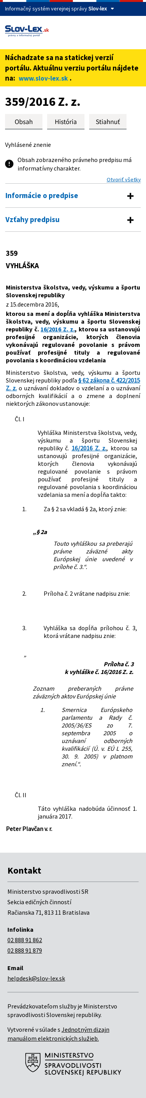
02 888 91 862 (24, 940)
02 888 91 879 (24, 950)
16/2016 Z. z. (57, 329)
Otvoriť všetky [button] (124, 179)
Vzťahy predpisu (32, 219)
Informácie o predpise (41, 195)
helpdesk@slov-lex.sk (36, 978)
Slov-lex (97, 8)
